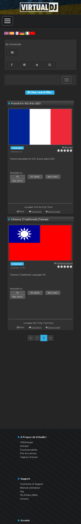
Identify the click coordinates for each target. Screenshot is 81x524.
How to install (54, 211)
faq (22, 491)
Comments (36, 211)
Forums (24, 498)
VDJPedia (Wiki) (29, 495)
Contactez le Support (31, 484)
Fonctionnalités (28, 449)
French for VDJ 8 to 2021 (26, 103)
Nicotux (69, 147)
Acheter (24, 446)
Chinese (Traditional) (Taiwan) (29, 219)
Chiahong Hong (65, 263)
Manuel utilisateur (30, 487)
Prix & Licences (28, 453)
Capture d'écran (29, 457)
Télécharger (26, 442)
